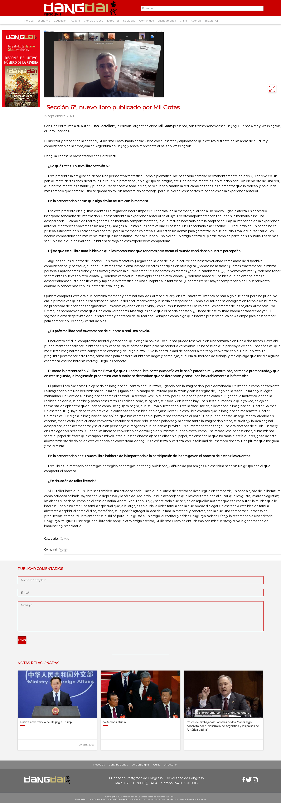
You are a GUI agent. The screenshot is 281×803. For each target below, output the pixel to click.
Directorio (170, 764)
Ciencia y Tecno (93, 20)
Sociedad (129, 20)
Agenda (196, 20)
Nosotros (99, 764)
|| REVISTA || (211, 20)
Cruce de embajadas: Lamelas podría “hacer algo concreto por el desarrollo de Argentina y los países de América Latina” (223, 726)
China (183, 20)
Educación (60, 20)
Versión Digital (140, 764)
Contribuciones (118, 764)
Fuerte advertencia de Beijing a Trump (46, 722)
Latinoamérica (167, 20)
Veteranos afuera (114, 722)
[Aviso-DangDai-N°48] (21, 106)
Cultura (75, 20)
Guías (156, 764)
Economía (43, 20)
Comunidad (146, 20)
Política (29, 20)
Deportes (113, 20)
